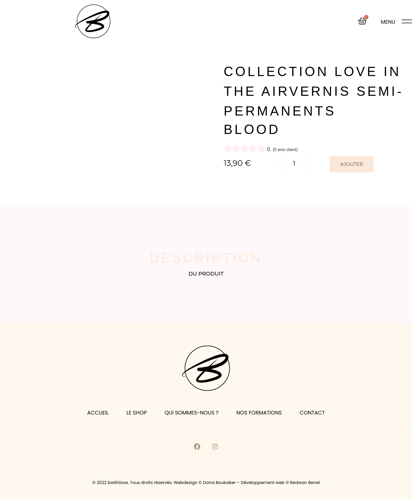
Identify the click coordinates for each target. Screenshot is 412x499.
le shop (136, 412)
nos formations (259, 412)
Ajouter (351, 164)
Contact (312, 412)
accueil (98, 412)
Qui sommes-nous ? (191, 412)
